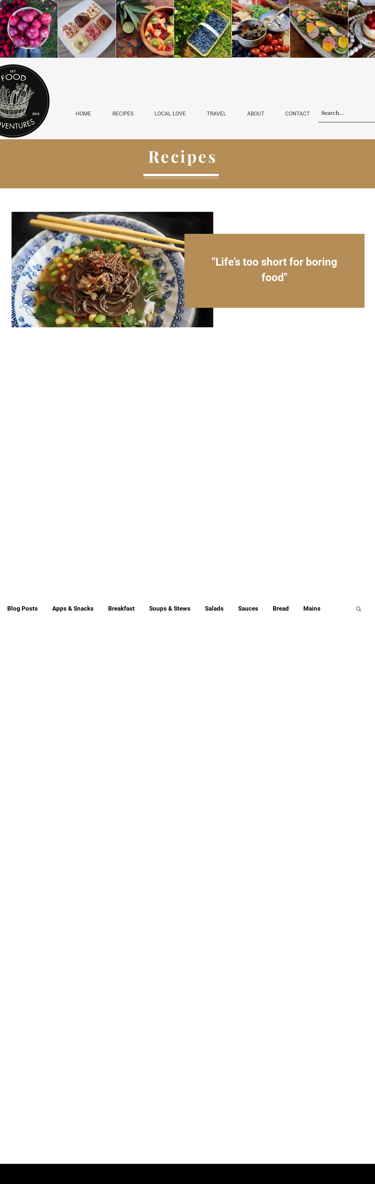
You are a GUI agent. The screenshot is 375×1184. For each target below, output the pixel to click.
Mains (312, 608)
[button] (358, 609)
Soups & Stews (170, 608)
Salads (214, 608)
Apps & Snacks (73, 608)
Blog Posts (22, 608)
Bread (281, 608)
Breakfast (121, 608)
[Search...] (342, 113)
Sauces (248, 608)
